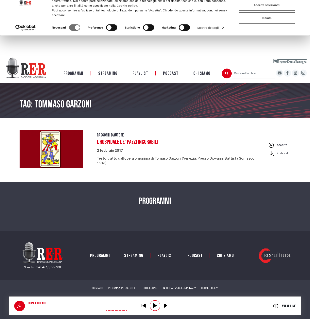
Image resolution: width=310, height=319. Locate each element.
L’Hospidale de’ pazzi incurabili (127, 142)
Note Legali (150, 288)
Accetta (267, 10)
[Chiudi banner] (303, 6)
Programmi (73, 73)
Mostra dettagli (208, 46)
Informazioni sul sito (121, 288)
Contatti (97, 288)
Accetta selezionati (266, 23)
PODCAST (170, 73)
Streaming (107, 73)
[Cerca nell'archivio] (253, 73)
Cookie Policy (209, 288)
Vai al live (289, 306)
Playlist (140, 73)
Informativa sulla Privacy (179, 288)
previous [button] (143, 305)
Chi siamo (201, 73)
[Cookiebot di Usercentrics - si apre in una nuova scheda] (25, 46)
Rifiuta (267, 36)
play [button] (155, 305)
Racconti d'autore (110, 135)
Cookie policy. (127, 23)
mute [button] (275, 306)
